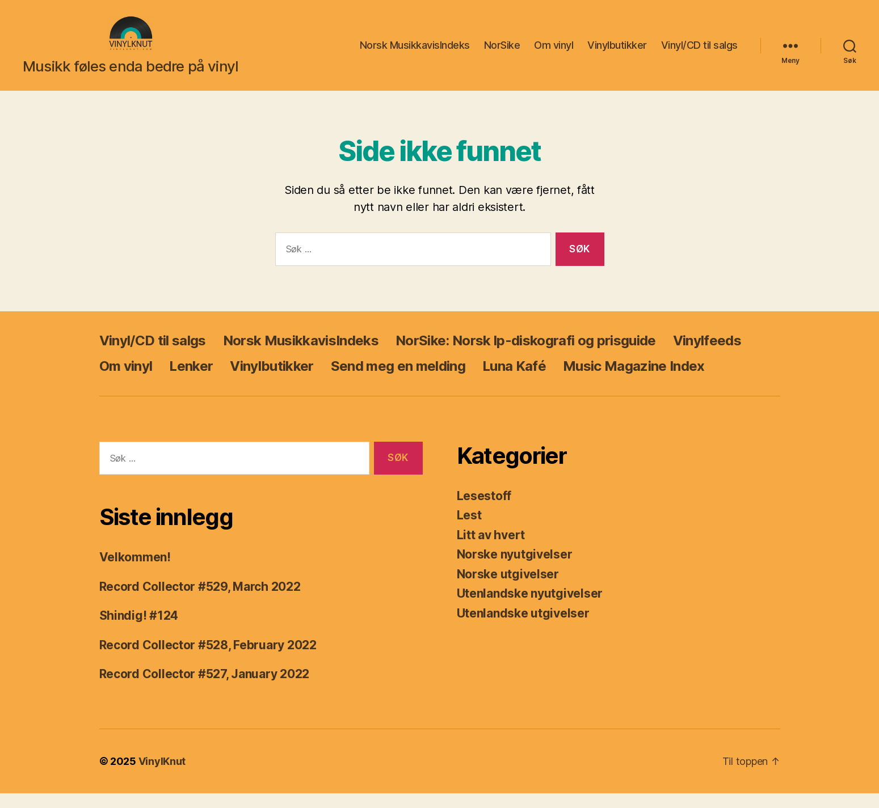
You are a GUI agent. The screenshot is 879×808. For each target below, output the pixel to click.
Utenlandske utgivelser (523, 628)
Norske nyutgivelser (515, 569)
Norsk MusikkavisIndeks (415, 53)
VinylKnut (162, 776)
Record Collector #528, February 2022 (208, 660)
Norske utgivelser (508, 589)
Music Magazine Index (634, 381)
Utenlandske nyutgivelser (530, 609)
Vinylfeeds (707, 355)
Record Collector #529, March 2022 (200, 601)
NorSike (502, 53)
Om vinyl (553, 53)
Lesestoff (484, 511)
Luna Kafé (514, 381)
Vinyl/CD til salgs (699, 53)
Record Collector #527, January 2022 (204, 689)
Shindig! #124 (139, 631)
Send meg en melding (398, 381)
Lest (469, 530)
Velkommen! (135, 572)
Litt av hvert (491, 550)
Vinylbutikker (617, 53)
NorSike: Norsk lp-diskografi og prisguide (526, 355)
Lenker (191, 381)
